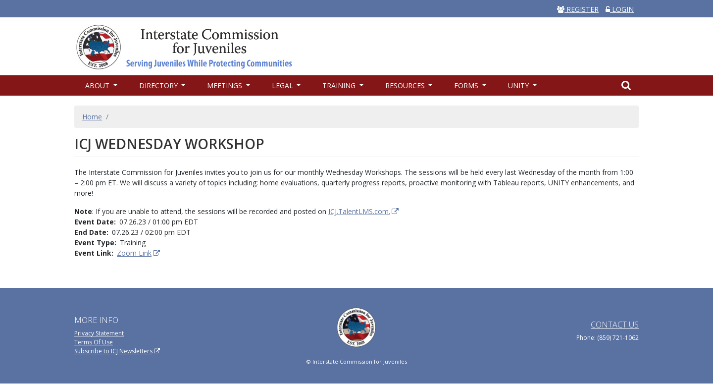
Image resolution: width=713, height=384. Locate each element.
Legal (283, 85)
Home (92, 116)
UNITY (519, 85)
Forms (467, 85)
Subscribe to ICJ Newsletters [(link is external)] (117, 351)
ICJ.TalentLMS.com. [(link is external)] (363, 211)
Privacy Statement (99, 333)
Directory (159, 85)
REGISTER (578, 9)
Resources (406, 85)
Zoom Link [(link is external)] (138, 253)
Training (339, 85)
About (98, 85)
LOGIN (620, 9)
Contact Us (615, 324)
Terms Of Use (93, 342)
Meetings (225, 85)
